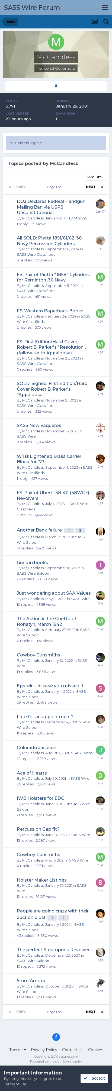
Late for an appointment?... (46, 716)
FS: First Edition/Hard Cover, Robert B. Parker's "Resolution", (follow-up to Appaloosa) (51, 347)
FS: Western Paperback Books (50, 310)
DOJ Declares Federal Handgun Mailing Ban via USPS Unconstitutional (51, 207)
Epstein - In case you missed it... (51, 685)
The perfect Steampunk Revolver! (54, 949)
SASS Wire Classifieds (36, 254)
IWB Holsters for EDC (40, 798)
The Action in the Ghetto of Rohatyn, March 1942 (46, 621)
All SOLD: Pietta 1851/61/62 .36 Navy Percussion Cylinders (49, 240)
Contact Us (72, 1049)
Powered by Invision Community (56, 1061)
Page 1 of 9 (56, 187)
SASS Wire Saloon (33, 573)
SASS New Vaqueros (39, 425)
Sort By (95, 177)
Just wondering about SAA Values (54, 593)
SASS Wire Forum (32, 7)
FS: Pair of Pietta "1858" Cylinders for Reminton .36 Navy (53, 277)
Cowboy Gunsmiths (38, 655)
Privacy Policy (44, 1049)
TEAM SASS (77, 218)
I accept (94, 1078)
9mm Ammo (31, 980)
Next (91, 187)
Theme (17, 1049)
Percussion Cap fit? (38, 829)
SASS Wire (26, 436)
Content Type (26, 143)
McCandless (33, 218)
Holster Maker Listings (42, 880)
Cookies (95, 1049)
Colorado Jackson (36, 747)
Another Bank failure (40, 530)
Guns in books (32, 562)
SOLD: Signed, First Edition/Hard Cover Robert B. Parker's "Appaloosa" (52, 389)
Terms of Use (15, 1084)
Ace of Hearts (32, 773)
